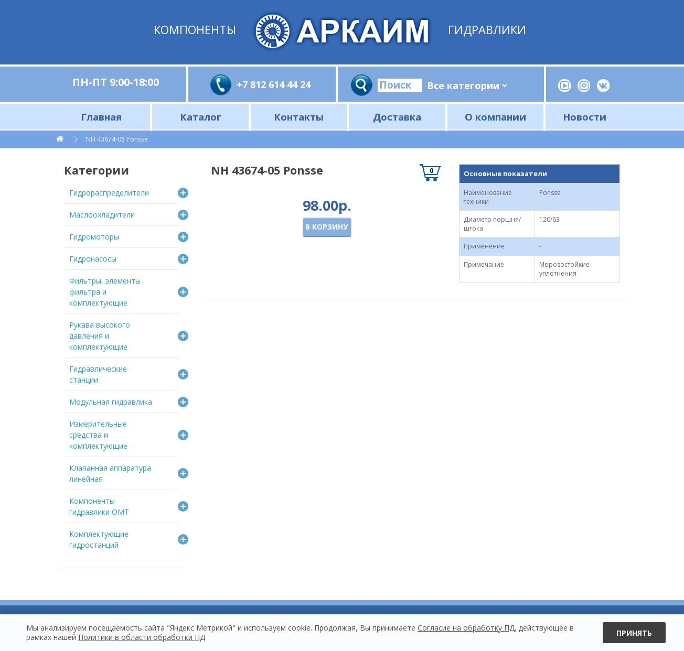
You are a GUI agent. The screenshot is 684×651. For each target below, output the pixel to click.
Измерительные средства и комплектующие (98, 435)
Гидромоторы (94, 237)
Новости (584, 116)
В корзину (326, 227)
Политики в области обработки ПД (141, 637)
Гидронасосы (92, 259)
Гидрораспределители (109, 193)
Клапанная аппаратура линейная (110, 473)
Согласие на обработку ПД (466, 628)
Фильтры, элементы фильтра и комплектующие (105, 292)
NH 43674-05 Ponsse (117, 139)
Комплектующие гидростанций (99, 539)
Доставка (397, 116)
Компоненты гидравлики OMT (99, 506)
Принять (634, 633)
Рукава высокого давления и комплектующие (99, 336)
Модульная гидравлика (110, 402)
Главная (101, 116)
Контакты (299, 116)
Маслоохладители (102, 215)
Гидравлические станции (98, 374)
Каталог (200, 116)
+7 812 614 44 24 (274, 84)
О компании (495, 116)
